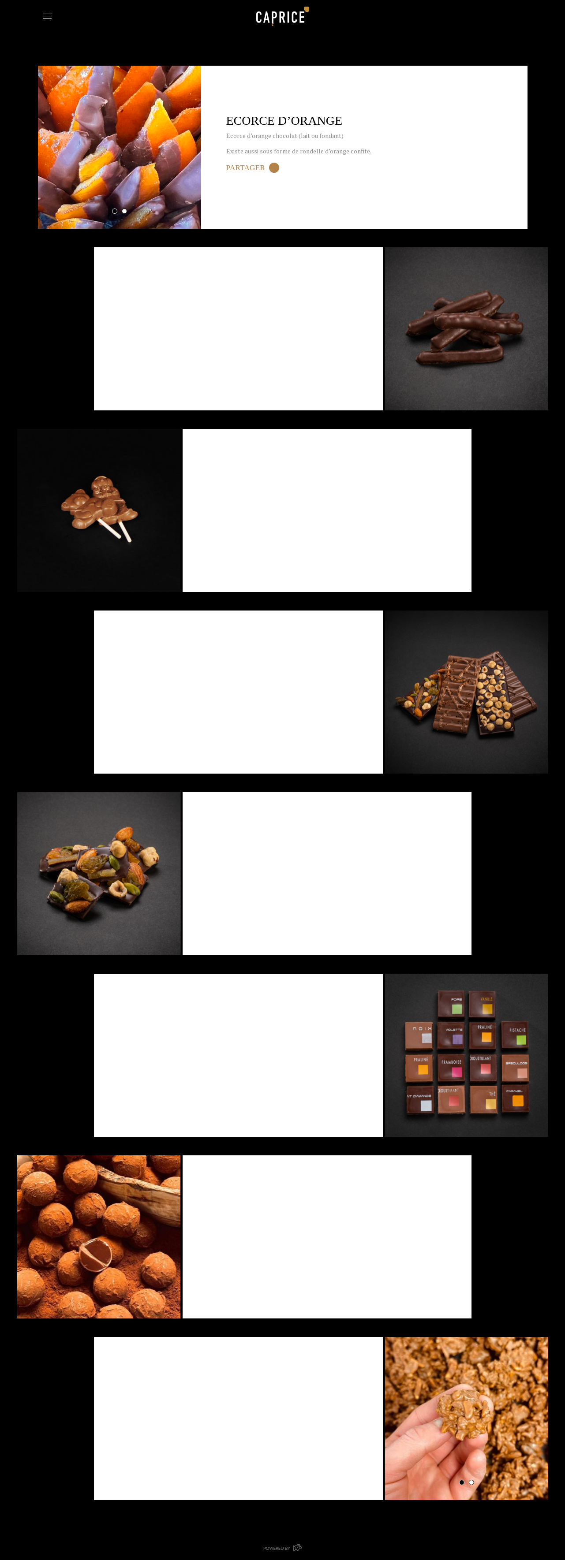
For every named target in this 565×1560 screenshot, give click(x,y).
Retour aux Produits (79, 58)
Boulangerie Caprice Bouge (282, 16)
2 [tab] (124, 211)
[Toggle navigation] (47, 15)
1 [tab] (114, 211)
